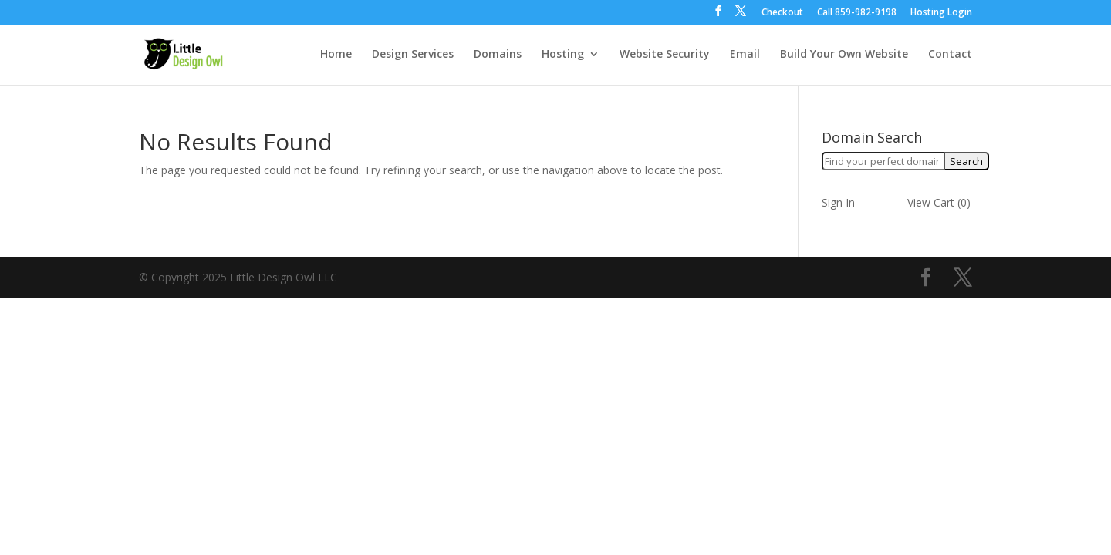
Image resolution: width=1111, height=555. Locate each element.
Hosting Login (941, 13)
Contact (950, 55)
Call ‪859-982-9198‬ (857, 13)
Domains (498, 55)
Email (745, 55)
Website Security (665, 55)
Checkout (782, 13)
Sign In (838, 202)
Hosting (563, 55)
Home (336, 55)
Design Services (413, 55)
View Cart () (939, 202)
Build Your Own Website (844, 55)
